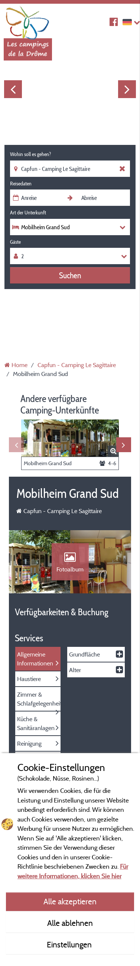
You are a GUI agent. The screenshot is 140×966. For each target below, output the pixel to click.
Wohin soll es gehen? (30, 154)
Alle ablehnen (70, 923)
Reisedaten (21, 183)
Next (127, 89)
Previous (13, 89)
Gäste (15, 242)
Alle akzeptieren (70, 901)
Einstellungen (70, 944)
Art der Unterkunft (28, 212)
